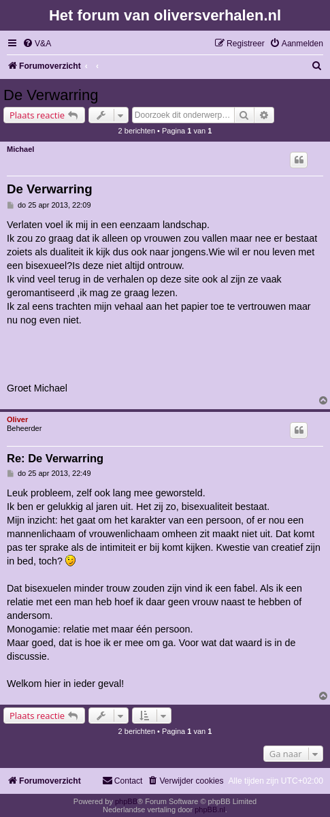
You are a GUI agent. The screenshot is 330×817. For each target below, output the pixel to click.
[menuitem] (36, 44)
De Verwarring (50, 94)
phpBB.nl (210, 809)
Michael (20, 149)
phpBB (126, 801)
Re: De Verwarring (55, 458)
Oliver (17, 419)
